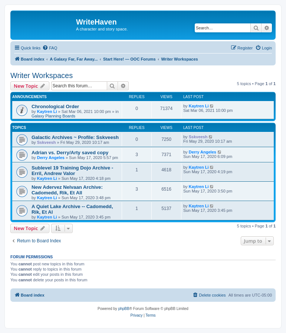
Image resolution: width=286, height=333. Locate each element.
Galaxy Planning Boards (53, 116)
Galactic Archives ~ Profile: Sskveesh (75, 137)
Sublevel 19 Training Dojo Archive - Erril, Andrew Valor (72, 170)
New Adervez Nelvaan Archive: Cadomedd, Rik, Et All (67, 189)
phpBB (123, 309)
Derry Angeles (51, 157)
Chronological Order (55, 106)
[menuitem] (49, 47)
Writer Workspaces (41, 75)
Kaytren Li (47, 111)
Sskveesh (46, 142)
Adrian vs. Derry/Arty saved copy (70, 152)
